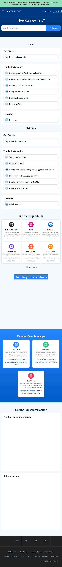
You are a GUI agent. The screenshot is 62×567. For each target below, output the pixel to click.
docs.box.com (16, 4)
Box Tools (45, 349)
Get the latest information (31, 409)
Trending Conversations (31, 277)
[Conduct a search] (23, 28)
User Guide (54, 556)
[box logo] (13, 11)
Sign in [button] (57, 11)
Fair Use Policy (25, 556)
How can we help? (31, 20)
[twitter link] (36, 541)
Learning (8, 113)
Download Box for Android (31, 393)
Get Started (9, 51)
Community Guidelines (40, 556)
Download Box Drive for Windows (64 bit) (16, 363)
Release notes (11, 476)
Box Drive (16, 349)
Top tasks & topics (13, 66)
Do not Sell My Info (10, 556)
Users (31, 44)
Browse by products (31, 216)
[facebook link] (45, 541)
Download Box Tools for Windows (46, 362)
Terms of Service (36, 552)
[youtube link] (16, 541)
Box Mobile (31, 381)
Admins (31, 128)
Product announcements (17, 416)
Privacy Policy (49, 552)
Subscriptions (23, 552)
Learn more (11, 239)
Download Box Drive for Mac (16, 359)
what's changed (45, 4)
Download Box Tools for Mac (46, 359)
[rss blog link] (26, 541)
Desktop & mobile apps (31, 336)
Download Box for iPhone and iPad (31, 390)
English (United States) (51, 561)
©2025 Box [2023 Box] (12, 552)
